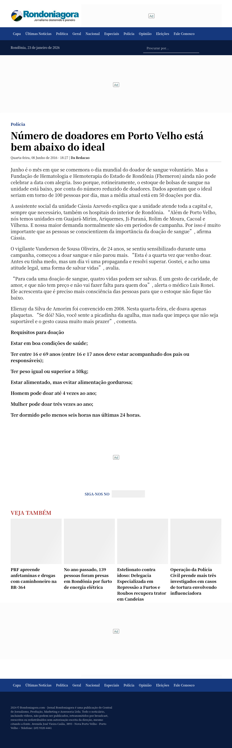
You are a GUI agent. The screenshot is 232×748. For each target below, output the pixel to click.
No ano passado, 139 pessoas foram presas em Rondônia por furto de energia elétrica (88, 578)
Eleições (162, 33)
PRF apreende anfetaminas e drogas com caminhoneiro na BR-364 (34, 578)
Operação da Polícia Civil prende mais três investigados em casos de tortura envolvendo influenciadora (193, 581)
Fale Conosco (184, 33)
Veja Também (31, 512)
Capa (17, 33)
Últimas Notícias (38, 33)
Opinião (145, 33)
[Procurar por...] (171, 47)
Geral (76, 33)
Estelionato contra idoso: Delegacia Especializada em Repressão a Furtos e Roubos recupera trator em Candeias (141, 584)
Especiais (111, 33)
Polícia (128, 33)
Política (62, 33)
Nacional (93, 33)
